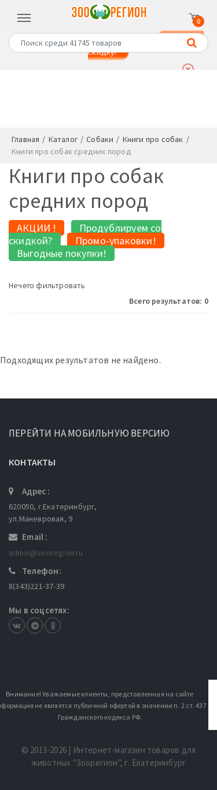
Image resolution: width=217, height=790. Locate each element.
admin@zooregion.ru (46, 552)
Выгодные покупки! (61, 253)
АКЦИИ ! (36, 227)
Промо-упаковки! (115, 240)
